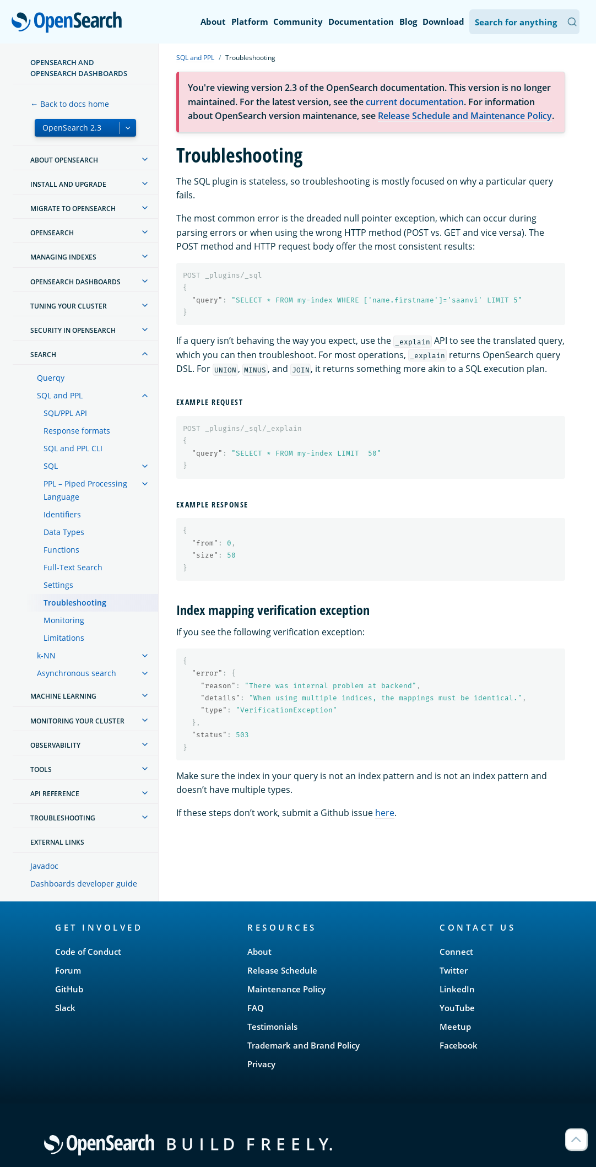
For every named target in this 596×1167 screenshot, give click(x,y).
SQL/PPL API (65, 413)
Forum (68, 970)
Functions (61, 549)
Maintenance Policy (286, 989)
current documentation (415, 102)
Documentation (361, 21)
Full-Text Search (73, 567)
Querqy (50, 377)
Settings (58, 585)
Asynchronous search (76, 673)
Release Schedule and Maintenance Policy (465, 116)
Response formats (77, 430)
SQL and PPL (60, 395)
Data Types (64, 532)
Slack (65, 1007)
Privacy (261, 1063)
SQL (51, 466)
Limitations (64, 638)
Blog (408, 21)
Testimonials (272, 1026)
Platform (249, 21)
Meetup (455, 1026)
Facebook (459, 1045)
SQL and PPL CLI (73, 448)
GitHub (69, 989)
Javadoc (44, 866)
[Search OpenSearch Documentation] (524, 21)
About (213, 21)
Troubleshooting (75, 602)
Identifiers (62, 514)
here (384, 813)
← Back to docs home (69, 104)
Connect (456, 951)
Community (298, 21)
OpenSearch (70, 23)
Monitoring (64, 620)
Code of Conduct (88, 951)
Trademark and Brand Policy (303, 1045)
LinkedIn (457, 989)
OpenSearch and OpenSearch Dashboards (78, 67)
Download (443, 21)
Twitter (454, 970)
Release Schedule (282, 970)
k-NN (46, 655)
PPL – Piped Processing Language (85, 490)
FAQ (255, 1007)
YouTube (457, 1007)
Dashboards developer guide (83, 883)
